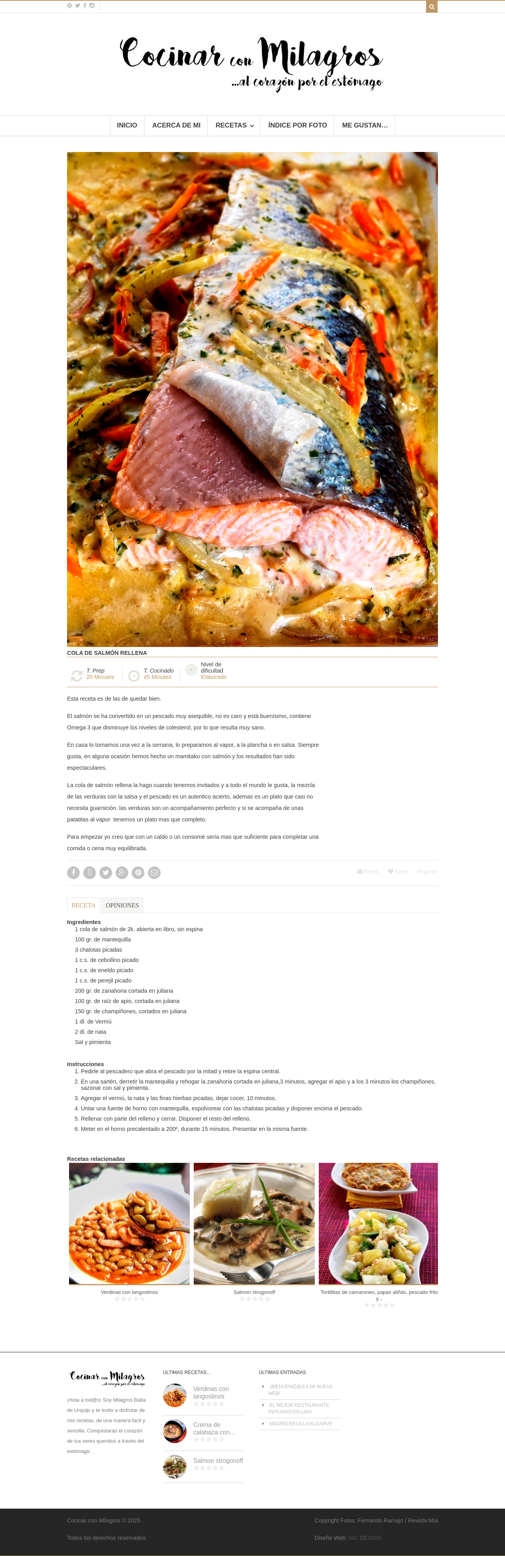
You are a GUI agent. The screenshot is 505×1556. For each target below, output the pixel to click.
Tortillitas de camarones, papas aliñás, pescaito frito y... (379, 1295)
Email (367, 871)
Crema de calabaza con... (214, 1428)
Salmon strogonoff (254, 1292)
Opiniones (122, 905)
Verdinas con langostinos (129, 1292)
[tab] (83, 909)
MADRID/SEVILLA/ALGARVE (300, 1424)
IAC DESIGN (364, 1538)
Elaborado (214, 677)
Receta (83, 905)
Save (398, 871)
